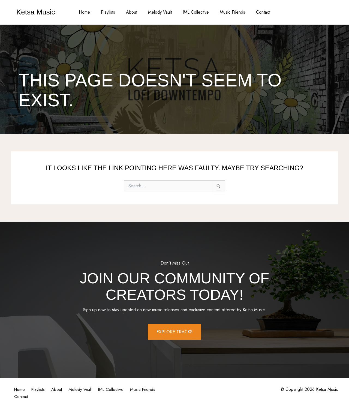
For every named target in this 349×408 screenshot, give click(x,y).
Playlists (112, 12)
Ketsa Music (35, 12)
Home (91, 12)
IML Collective (193, 12)
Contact (256, 12)
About (133, 12)
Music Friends (228, 12)
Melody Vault (160, 12)
